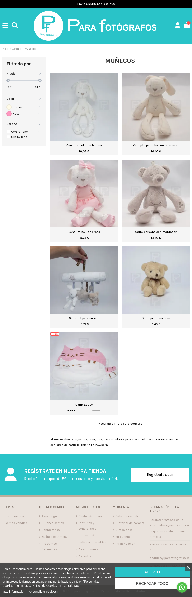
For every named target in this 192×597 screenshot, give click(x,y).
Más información (13, 591)
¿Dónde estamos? (54, 537)
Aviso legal (50, 516)
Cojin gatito (84, 404)
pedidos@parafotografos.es (170, 558)
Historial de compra (130, 523)
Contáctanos (51, 530)
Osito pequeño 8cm (156, 318)
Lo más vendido (16, 523)
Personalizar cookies (42, 591)
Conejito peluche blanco (84, 145)
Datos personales (128, 516)
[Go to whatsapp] (182, 587)
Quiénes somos (53, 523)
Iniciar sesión (125, 543)
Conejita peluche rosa (84, 232)
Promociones (14, 516)
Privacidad (86, 535)
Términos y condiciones (87, 525)
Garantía (85, 556)
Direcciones (124, 530)
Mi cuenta (122, 537)
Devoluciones (88, 549)
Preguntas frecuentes (49, 546)
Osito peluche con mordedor (156, 232)
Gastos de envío (90, 516)
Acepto (152, 572)
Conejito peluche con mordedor (156, 145)
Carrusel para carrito (84, 318)
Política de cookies (92, 542)
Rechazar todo (152, 584)
